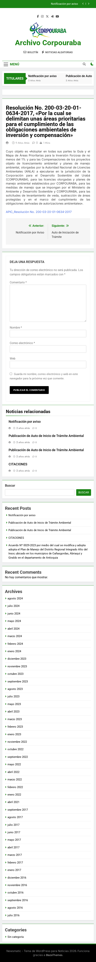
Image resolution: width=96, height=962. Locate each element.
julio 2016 (13, 915)
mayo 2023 (14, 704)
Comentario (18, 282)
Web (12, 358)
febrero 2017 (15, 862)
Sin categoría (16, 937)
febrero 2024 (15, 643)
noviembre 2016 (17, 885)
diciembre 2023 (17, 658)
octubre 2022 (15, 749)
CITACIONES (18, 464)
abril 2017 (13, 847)
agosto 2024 (15, 598)
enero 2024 (14, 651)
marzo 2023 (15, 719)
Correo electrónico (22, 343)
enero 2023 (14, 734)
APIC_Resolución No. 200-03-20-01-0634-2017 (39, 212)
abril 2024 (13, 628)
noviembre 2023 (17, 666)
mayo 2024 (14, 621)
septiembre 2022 (18, 757)
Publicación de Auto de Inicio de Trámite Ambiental (46, 436)
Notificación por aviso (64, 4)
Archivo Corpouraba (48, 42)
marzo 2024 (15, 636)
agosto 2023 (15, 689)
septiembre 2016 (18, 900)
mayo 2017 (14, 839)
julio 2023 (13, 696)
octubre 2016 (15, 892)
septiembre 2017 (18, 809)
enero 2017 (14, 870)
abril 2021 (13, 802)
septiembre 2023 (18, 681)
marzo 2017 (15, 855)
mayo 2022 (14, 764)
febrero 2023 (15, 726)
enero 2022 (14, 794)
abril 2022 (13, 772)
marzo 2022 (15, 779)
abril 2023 (13, 711)
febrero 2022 (15, 787)
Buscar (10, 485)
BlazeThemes (54, 955)
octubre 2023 (15, 674)
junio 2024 (14, 613)
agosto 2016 (15, 907)
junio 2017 (14, 832)
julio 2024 (13, 606)
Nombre (16, 327)
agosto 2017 (15, 817)
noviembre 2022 (17, 741)
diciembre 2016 (17, 877)
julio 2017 (13, 824)
